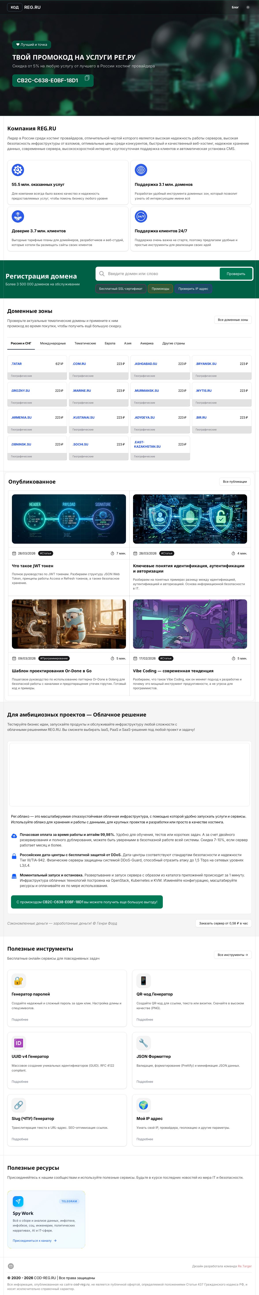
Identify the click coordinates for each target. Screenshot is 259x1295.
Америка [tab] (147, 342)
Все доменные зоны (233, 318)
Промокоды (160, 287)
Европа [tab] (110, 342)
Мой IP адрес (149, 1117)
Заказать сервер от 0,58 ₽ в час (223, 922)
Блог (235, 7)
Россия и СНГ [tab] (21, 342)
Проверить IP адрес (193, 287)
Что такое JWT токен (32, 564)
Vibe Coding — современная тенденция (173, 669)
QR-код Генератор (154, 992)
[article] (69, 517)
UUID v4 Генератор (29, 1055)
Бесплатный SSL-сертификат (121, 287)
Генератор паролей (30, 992)
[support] (10, 1264)
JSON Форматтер (153, 1055)
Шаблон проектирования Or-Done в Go (52, 669)
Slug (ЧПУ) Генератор (32, 1117)
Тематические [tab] (85, 342)
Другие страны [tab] (173, 342)
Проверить (236, 272)
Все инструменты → (233, 953)
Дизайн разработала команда (222, 1264)
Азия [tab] (127, 342)
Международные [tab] (53, 342)
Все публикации (235, 480)
